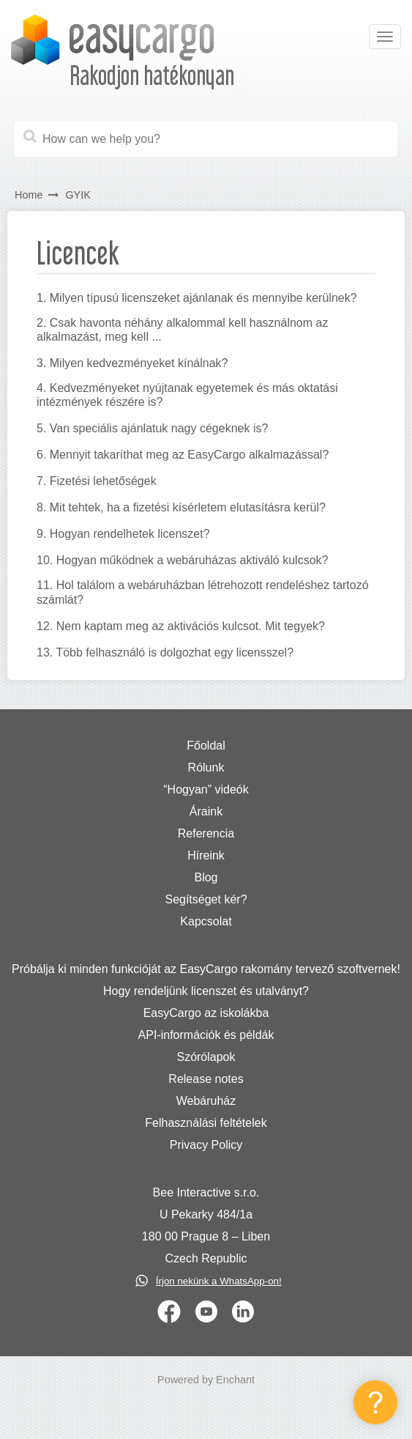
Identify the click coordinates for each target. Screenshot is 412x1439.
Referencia (206, 833)
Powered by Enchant (206, 1380)
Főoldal (206, 745)
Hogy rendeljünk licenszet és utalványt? (206, 991)
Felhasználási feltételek (205, 1123)
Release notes (205, 1079)
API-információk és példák (206, 1035)
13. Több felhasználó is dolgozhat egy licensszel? (165, 652)
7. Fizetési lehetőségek (97, 481)
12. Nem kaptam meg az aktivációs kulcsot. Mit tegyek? (181, 626)
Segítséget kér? (206, 899)
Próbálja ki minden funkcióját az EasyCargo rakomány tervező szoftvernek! (206, 969)
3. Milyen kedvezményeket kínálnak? (132, 363)
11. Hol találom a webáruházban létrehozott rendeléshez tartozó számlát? (203, 592)
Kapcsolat (205, 921)
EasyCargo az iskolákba (206, 1013)
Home (28, 195)
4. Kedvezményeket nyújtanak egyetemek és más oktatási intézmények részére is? (187, 395)
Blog (205, 877)
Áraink (206, 811)
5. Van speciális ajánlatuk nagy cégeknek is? (152, 428)
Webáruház (206, 1101)
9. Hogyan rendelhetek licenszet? (123, 534)
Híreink (206, 855)
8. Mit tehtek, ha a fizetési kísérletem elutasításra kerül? (181, 507)
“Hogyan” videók (206, 789)
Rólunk (206, 767)
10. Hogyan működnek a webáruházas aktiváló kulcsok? (182, 560)
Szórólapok (205, 1057)
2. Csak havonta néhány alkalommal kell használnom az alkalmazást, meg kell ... (182, 330)
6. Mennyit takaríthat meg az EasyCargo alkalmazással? (183, 454)
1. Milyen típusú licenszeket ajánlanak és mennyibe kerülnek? (197, 298)
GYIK (77, 195)
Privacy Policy (206, 1145)
